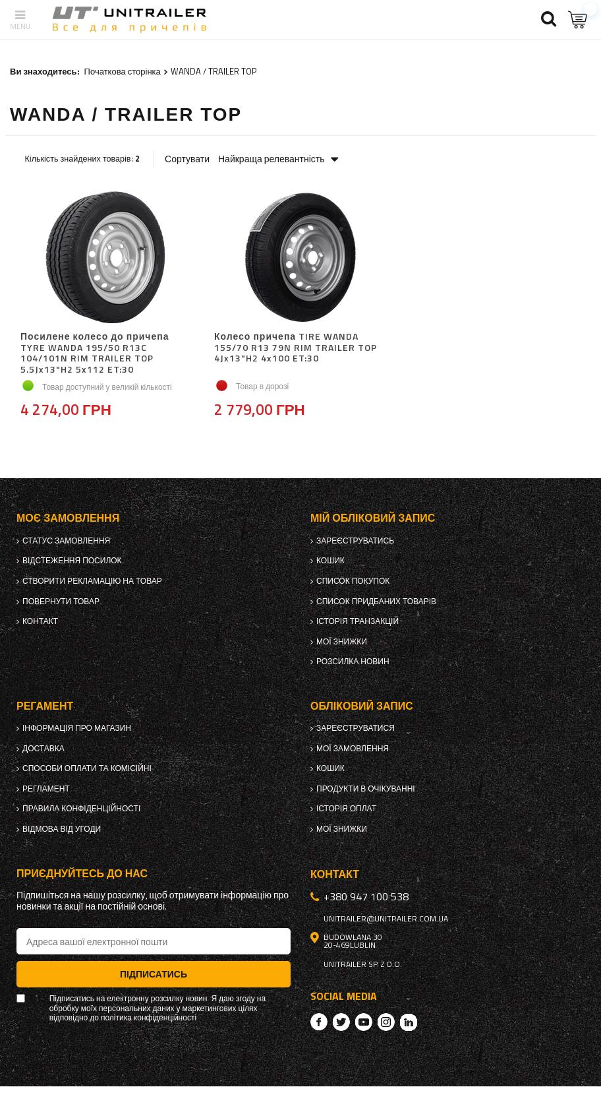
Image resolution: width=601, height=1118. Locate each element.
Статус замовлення (66, 541)
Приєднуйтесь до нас (82, 873)
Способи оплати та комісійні (87, 768)
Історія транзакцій (357, 621)
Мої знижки (341, 642)
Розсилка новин (352, 662)
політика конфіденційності (148, 1017)
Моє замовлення (67, 518)
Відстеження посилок (72, 561)
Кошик (330, 561)
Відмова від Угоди (61, 829)
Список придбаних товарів (376, 602)
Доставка (43, 749)
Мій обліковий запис (372, 518)
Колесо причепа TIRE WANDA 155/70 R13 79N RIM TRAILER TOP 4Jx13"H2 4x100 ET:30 (295, 348)
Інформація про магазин (76, 728)
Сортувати (187, 159)
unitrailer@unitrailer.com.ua (386, 919)
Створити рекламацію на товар (92, 581)
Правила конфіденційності (81, 809)
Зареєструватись (355, 541)
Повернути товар (61, 602)
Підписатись (153, 974)
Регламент (46, 789)
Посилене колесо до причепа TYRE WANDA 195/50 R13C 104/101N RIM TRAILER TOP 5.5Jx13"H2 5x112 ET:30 (94, 353)
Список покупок (352, 581)
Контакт (40, 621)
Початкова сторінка (122, 71)
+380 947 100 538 (366, 896)
